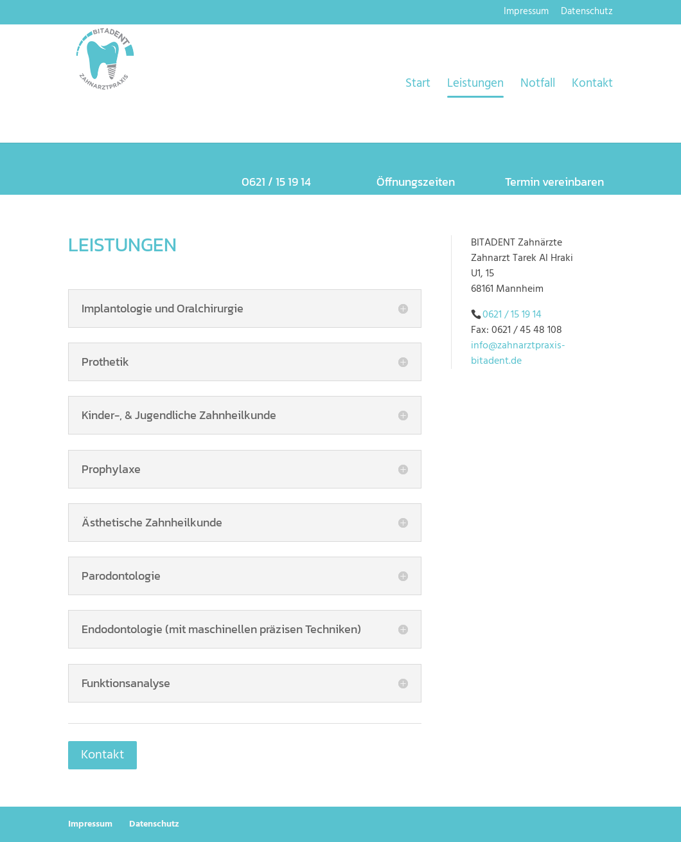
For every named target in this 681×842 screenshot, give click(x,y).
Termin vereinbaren (554, 181)
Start (417, 86)
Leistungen (475, 86)
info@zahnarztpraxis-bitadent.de (518, 353)
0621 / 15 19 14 (512, 315)
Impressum (526, 13)
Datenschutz (587, 13)
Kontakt (592, 86)
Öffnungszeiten (415, 181)
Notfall (537, 86)
